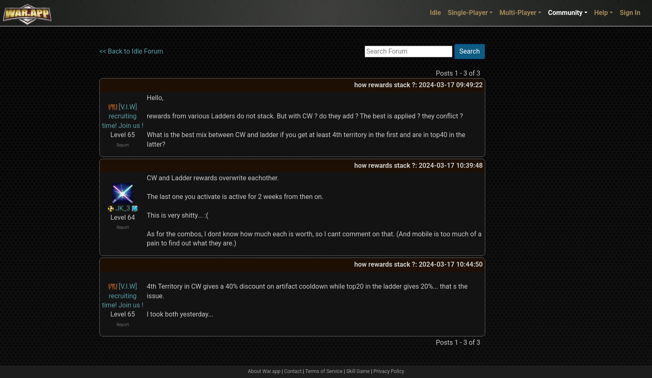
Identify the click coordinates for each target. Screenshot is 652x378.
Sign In (630, 13)
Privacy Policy (388, 371)
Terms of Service (324, 371)
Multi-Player (517, 13)
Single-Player (467, 13)
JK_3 (123, 208)
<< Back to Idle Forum (131, 51)
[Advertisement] (519, 168)
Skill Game (358, 371)
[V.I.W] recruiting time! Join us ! (122, 116)
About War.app (264, 371)
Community (565, 13)
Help (601, 13)
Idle (435, 13)
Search (469, 51)
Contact (292, 371)
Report (122, 145)
